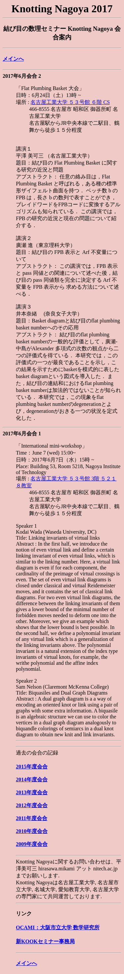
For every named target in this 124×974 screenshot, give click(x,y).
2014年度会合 (32, 779)
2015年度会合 (32, 766)
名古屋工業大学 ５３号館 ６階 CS (70, 102)
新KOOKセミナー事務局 (45, 941)
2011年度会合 (31, 818)
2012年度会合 (32, 805)
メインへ (13, 59)
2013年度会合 (32, 792)
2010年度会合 (32, 831)
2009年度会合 (32, 844)
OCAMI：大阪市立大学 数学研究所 (58, 927)
